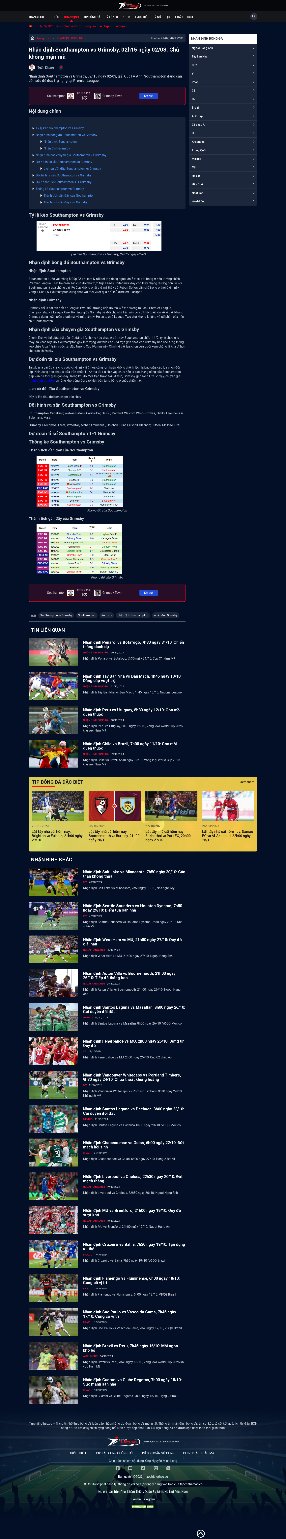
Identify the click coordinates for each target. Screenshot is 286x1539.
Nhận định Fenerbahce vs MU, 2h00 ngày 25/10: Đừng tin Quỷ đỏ (134, 1043)
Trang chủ (36, 17)
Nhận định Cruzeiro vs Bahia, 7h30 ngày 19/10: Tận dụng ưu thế (134, 1246)
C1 (193, 90)
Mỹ (194, 167)
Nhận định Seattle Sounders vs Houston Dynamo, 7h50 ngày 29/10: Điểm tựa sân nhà (132, 908)
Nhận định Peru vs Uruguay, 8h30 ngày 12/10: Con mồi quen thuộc (132, 712)
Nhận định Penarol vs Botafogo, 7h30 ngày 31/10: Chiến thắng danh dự (133, 644)
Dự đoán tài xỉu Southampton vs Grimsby (64, 162)
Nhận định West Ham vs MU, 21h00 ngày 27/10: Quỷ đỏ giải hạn (132, 941)
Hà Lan (196, 175)
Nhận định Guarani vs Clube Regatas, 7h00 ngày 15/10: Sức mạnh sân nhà (132, 1382)
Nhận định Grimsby (57, 148)
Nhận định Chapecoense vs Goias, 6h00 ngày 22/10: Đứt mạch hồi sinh (133, 1144)
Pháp (195, 82)
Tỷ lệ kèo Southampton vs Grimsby (60, 128)
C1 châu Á (198, 124)
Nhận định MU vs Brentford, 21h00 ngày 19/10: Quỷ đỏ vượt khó (132, 1212)
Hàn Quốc (198, 184)
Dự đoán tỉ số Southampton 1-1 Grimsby (64, 182)
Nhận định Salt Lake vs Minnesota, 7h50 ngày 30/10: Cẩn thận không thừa (134, 874)
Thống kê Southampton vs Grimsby (60, 189)
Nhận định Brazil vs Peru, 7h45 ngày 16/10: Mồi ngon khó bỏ (130, 1348)
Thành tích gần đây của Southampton (69, 195)
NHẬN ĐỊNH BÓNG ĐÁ (70, 38)
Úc (193, 133)
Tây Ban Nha (200, 56)
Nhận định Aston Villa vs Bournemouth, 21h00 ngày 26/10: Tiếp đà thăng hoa (129, 975)
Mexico (196, 158)
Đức (194, 65)
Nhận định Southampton (60, 142)
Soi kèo (54, 17)
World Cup (198, 201)
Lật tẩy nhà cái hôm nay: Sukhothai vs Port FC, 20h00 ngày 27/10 (168, 835)
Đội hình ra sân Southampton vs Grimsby (64, 175)
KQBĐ (126, 17)
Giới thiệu (78, 1453)
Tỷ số (157, 17)
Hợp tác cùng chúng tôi (114, 1453)
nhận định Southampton (133, 615)
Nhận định (71, 17)
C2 (193, 99)
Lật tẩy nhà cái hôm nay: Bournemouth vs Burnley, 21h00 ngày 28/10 (114, 835)
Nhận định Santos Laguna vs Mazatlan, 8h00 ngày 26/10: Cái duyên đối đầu (134, 1009)
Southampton (87, 615)
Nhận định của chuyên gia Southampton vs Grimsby (71, 155)
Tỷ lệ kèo (111, 17)
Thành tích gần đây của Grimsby (66, 202)
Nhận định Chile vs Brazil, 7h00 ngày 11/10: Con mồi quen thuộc (130, 746)
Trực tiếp (141, 17)
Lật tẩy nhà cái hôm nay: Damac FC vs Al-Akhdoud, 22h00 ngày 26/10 (227, 835)
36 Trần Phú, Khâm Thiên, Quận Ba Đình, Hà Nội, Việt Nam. (148, 1492)
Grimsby (106, 615)
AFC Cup (197, 116)
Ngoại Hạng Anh (202, 48)
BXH (190, 17)
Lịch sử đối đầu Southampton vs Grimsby (72, 168)
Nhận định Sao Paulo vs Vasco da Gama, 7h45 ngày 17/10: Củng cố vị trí (129, 1314)
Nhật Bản (197, 192)
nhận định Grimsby (165, 615)
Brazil (196, 107)
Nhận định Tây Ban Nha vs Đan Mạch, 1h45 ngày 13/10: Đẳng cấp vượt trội (132, 678)
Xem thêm (247, 782)
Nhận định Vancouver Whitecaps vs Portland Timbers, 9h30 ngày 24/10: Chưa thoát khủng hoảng (132, 1077)
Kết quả (149, 96)
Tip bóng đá (92, 17)
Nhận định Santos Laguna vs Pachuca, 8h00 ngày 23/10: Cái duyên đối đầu (133, 1111)
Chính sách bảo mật (199, 1453)
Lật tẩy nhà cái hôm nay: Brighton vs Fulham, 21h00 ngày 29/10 (57, 835)
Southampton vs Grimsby (56, 615)
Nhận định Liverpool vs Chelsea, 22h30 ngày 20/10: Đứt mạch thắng (133, 1178)
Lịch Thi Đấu (174, 17)
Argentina (198, 141)
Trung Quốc (199, 150)
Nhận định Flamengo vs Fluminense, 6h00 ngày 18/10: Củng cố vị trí (131, 1280)
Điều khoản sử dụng (158, 1453)
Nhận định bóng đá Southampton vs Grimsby (66, 135)
